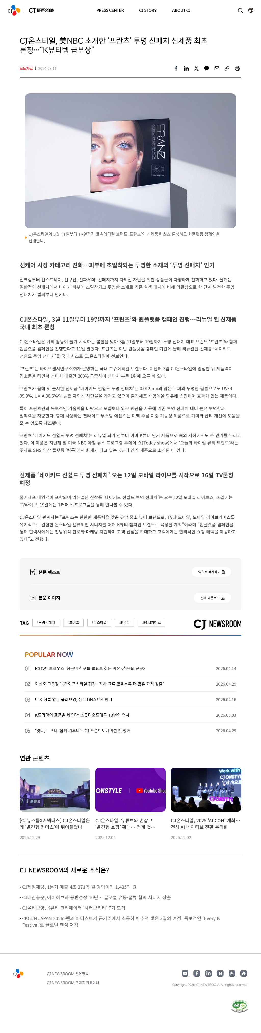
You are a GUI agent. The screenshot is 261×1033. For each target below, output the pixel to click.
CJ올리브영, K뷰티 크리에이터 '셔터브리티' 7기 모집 (73, 907)
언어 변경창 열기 (250, 10)
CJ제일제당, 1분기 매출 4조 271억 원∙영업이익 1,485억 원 (79, 886)
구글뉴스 (232, 973)
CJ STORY (148, 10)
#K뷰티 (124, 622)
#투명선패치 (46, 622)
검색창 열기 (240, 10)
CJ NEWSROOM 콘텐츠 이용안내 (73, 982)
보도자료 (26, 68)
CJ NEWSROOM (14, 10)
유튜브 (185, 973)
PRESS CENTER (110, 10)
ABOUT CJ (181, 10)
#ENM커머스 (151, 622)
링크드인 (208, 973)
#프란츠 (73, 622)
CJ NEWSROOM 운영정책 (67, 973)
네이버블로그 (220, 973)
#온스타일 (99, 622)
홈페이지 (243, 973)
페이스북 (196, 973)
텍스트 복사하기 (209, 571)
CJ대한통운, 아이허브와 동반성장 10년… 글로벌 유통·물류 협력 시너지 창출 (96, 897)
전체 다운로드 (210, 597)
